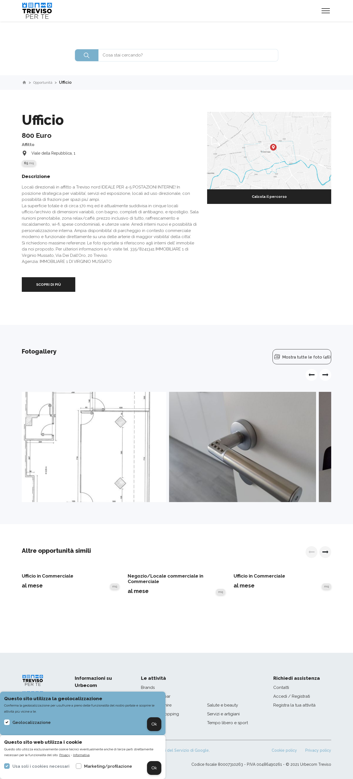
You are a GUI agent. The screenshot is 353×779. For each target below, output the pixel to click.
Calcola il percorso (269, 197)
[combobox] (176, 55)
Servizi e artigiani (223, 713)
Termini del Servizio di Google (181, 750)
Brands (148, 687)
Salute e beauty (222, 705)
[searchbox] (176, 55)
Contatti (281, 687)
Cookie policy (284, 750)
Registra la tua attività (294, 705)
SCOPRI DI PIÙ (48, 284)
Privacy (64, 755)
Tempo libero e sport (227, 722)
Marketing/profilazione (108, 766)
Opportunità (46, 82)
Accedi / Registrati (291, 696)
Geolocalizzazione (31, 722)
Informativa (81, 755)
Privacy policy (318, 750)
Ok (154, 724)
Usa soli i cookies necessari (40, 766)
